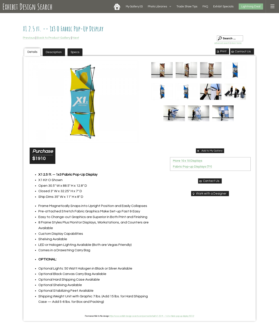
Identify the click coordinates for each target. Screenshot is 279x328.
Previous (29, 37)
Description (54, 52)
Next (75, 37)
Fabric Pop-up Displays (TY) (192, 166)
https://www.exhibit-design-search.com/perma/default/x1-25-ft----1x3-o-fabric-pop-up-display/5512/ (151, 316)
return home (236, 43)
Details (32, 51)
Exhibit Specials (223, 6)
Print (221, 51)
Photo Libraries (157, 6)
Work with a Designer (209, 193)
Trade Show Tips (187, 6)
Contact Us (241, 51)
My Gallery (134, 6)
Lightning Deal (250, 6)
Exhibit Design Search (28, 6)
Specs (75, 52)
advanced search (222, 43)
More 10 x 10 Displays (187, 160)
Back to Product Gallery (53, 37)
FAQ (205, 6)
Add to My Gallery (209, 150)
